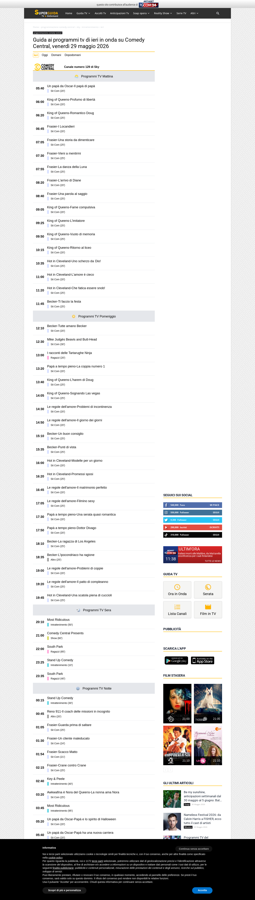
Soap (187, 804)
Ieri (36, 55)
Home (36, 27)
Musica (188, 827)
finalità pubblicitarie (63, 868)
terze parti (97, 861)
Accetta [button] (202, 890)
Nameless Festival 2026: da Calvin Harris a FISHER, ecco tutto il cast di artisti (202, 819)
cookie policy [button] (55, 857)
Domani (56, 55)
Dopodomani (73, 55)
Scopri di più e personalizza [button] (64, 890)
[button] (194, 847)
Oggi (45, 55)
